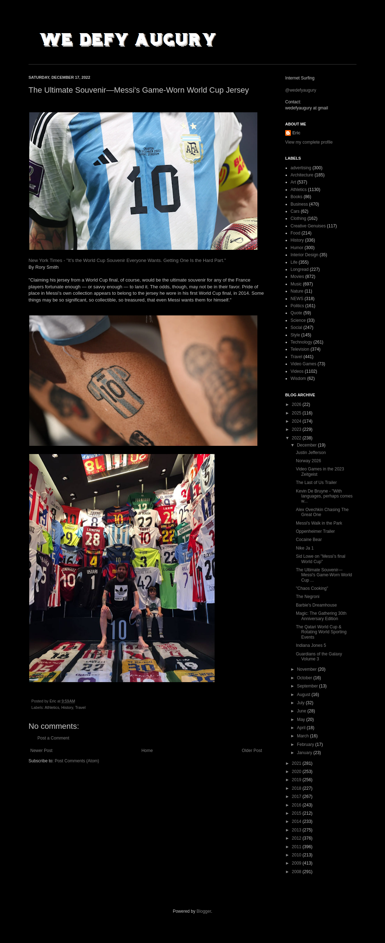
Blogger (203, 911)
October (305, 677)
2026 (297, 404)
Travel (80, 707)
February (306, 744)
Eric (296, 132)
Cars (295, 211)
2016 (297, 805)
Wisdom (298, 378)
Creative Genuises (308, 225)
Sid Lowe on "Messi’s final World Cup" (320, 559)
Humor (297, 247)
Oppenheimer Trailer (315, 531)
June (302, 710)
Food (295, 233)
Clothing (298, 218)
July (301, 702)
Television (300, 349)
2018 (297, 788)
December (307, 445)
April (302, 727)
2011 (297, 846)
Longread (300, 269)
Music (296, 284)
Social (296, 327)
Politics (297, 305)
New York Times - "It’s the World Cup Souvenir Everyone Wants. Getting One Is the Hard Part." (127, 260)
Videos (297, 371)
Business (299, 204)
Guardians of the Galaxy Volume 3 (319, 656)
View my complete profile (309, 142)
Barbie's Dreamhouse (316, 605)
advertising (301, 167)
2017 (297, 796)
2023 (297, 429)
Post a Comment (53, 738)
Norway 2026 (308, 460)
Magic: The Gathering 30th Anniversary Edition (321, 616)
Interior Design (304, 254)
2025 (297, 413)
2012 (297, 838)
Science (298, 320)
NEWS (297, 298)
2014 (297, 821)
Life (294, 262)
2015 (297, 813)
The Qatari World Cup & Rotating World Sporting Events (321, 632)
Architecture (302, 174)
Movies (297, 276)
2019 (297, 779)
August (304, 694)
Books (296, 196)
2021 (297, 763)
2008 (297, 871)
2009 (297, 863)
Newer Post (41, 750)
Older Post (252, 750)
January (305, 752)
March (303, 735)
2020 (297, 771)
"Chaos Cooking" (312, 588)
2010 (297, 854)
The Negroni (307, 596)
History (67, 707)
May (301, 719)
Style (295, 335)
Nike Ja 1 (305, 548)
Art (293, 182)
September (308, 686)
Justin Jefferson (311, 452)
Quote (296, 312)
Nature (297, 291)
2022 (297, 438)
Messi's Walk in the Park (319, 523)
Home (147, 750)
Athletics (52, 707)
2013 (297, 830)
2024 (297, 421)
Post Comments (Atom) (77, 760)
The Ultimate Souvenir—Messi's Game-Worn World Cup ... (324, 575)
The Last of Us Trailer (316, 482)
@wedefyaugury (300, 90)
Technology (301, 342)
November (307, 669)
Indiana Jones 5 (311, 645)
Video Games (304, 363)
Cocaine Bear (309, 539)
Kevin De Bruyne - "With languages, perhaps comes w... (324, 496)
